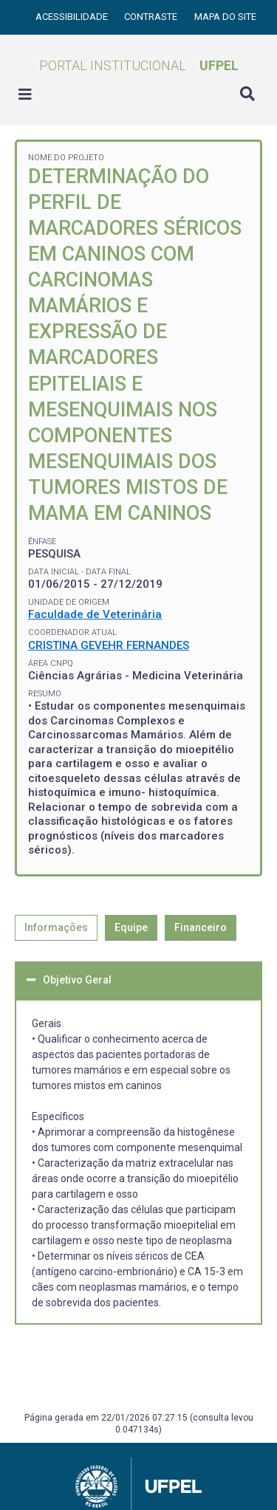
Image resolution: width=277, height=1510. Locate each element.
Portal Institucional (139, 65)
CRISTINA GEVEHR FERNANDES (108, 645)
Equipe (131, 927)
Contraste (151, 16)
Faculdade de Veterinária (95, 614)
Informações (56, 927)
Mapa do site (225, 16)
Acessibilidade (72, 16)
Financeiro (200, 927)
